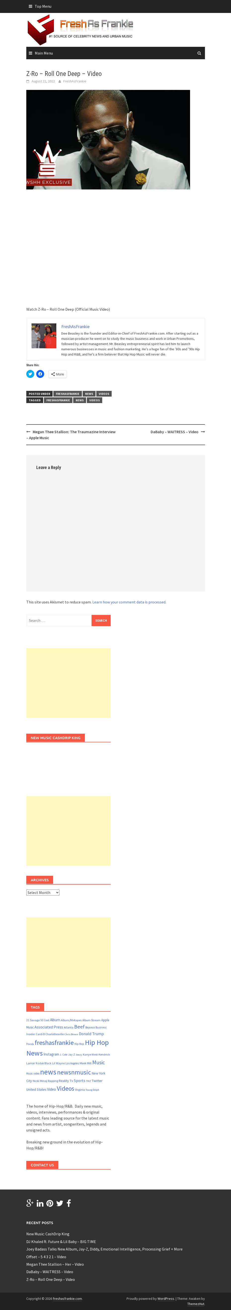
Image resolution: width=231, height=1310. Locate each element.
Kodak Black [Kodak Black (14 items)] (43, 1063)
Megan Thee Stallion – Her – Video (55, 1264)
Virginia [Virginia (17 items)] (80, 1089)
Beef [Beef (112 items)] (79, 1026)
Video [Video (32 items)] (51, 1089)
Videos (104, 394)
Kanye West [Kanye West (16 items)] (90, 1054)
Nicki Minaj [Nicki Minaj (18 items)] (40, 1081)
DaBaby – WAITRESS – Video (174, 431)
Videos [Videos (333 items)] (65, 1088)
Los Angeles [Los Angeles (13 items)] (72, 1063)
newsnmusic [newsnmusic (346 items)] (74, 1072)
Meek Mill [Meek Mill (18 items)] (86, 1063)
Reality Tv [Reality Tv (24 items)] (66, 1080)
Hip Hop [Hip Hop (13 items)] (79, 1044)
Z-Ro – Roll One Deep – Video (50, 1279)
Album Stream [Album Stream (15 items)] (91, 1020)
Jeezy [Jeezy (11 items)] (79, 1054)
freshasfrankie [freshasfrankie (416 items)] (54, 1042)
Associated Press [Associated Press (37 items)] (48, 1026)
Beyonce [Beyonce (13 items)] (90, 1027)
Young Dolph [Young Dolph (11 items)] (92, 1089)
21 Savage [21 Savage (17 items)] (33, 1020)
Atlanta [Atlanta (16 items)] (68, 1027)
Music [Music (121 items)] (98, 1062)
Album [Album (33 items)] (55, 1019)
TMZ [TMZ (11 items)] (88, 1081)
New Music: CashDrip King (47, 1233)
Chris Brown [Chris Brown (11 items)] (71, 1034)
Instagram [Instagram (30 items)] (51, 1054)
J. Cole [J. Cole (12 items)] (63, 1054)
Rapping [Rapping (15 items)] (53, 1081)
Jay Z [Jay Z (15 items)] (71, 1054)
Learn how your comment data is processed (128, 601)
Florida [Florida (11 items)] (30, 1044)
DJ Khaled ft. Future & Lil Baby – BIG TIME (61, 1241)
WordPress (166, 1298)
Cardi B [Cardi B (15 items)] (40, 1034)
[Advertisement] (68, 683)
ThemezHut (195, 1304)
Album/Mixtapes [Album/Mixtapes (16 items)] (71, 1020)
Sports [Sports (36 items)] (79, 1080)
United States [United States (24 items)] (36, 1089)
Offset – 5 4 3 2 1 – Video (46, 1256)
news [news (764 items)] (48, 1071)
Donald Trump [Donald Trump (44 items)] (91, 1033)
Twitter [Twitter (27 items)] (97, 1080)
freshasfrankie (67, 394)
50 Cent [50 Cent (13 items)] (44, 1020)
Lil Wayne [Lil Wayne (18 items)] (58, 1063)
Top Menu (43, 6)
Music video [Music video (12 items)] (32, 1073)
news (89, 394)
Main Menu (44, 53)
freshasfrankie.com (67, 1298)
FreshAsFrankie (74, 81)
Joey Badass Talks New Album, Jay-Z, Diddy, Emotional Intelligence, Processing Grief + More (104, 1249)
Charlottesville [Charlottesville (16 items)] (54, 1034)
